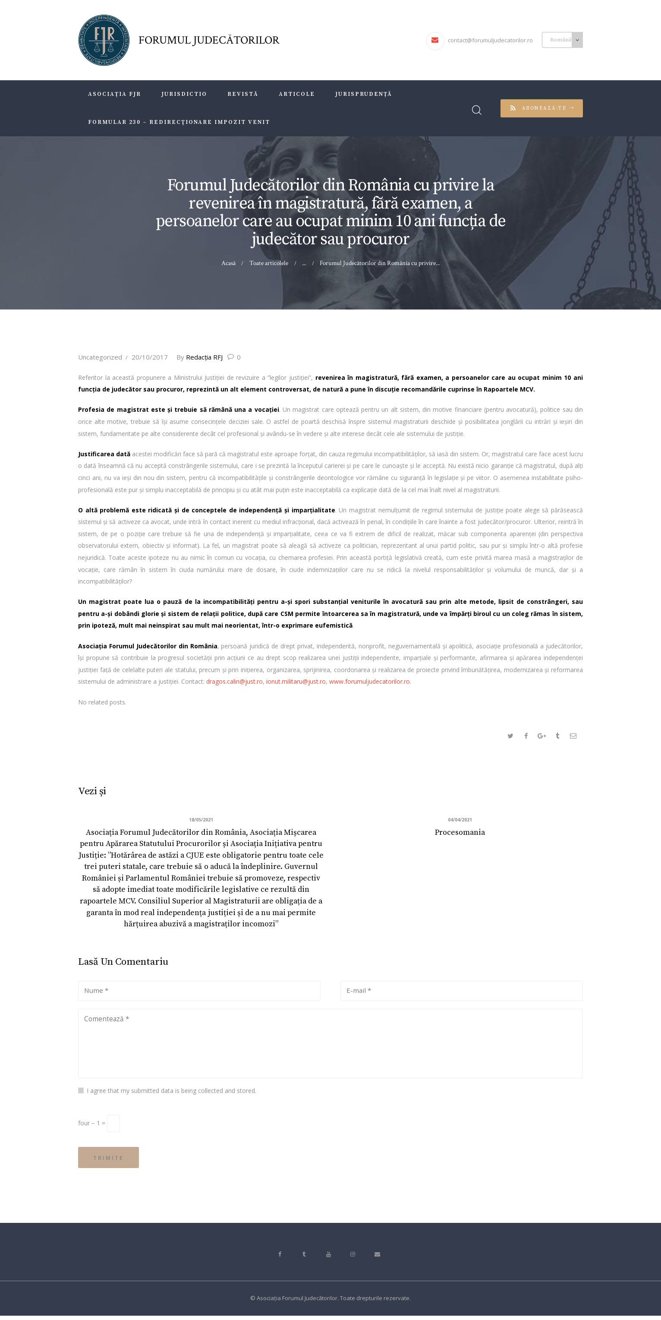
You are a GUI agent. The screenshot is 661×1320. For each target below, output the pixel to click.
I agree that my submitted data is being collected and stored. (171, 1093)
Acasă (228, 263)
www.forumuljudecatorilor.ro (369, 681)
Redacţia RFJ (200, 357)
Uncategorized (100, 357)
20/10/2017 (150, 357)
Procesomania (459, 833)
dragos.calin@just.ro (234, 681)
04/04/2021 (460, 821)
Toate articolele (268, 263)
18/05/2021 (201, 821)
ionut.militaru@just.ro (296, 681)
